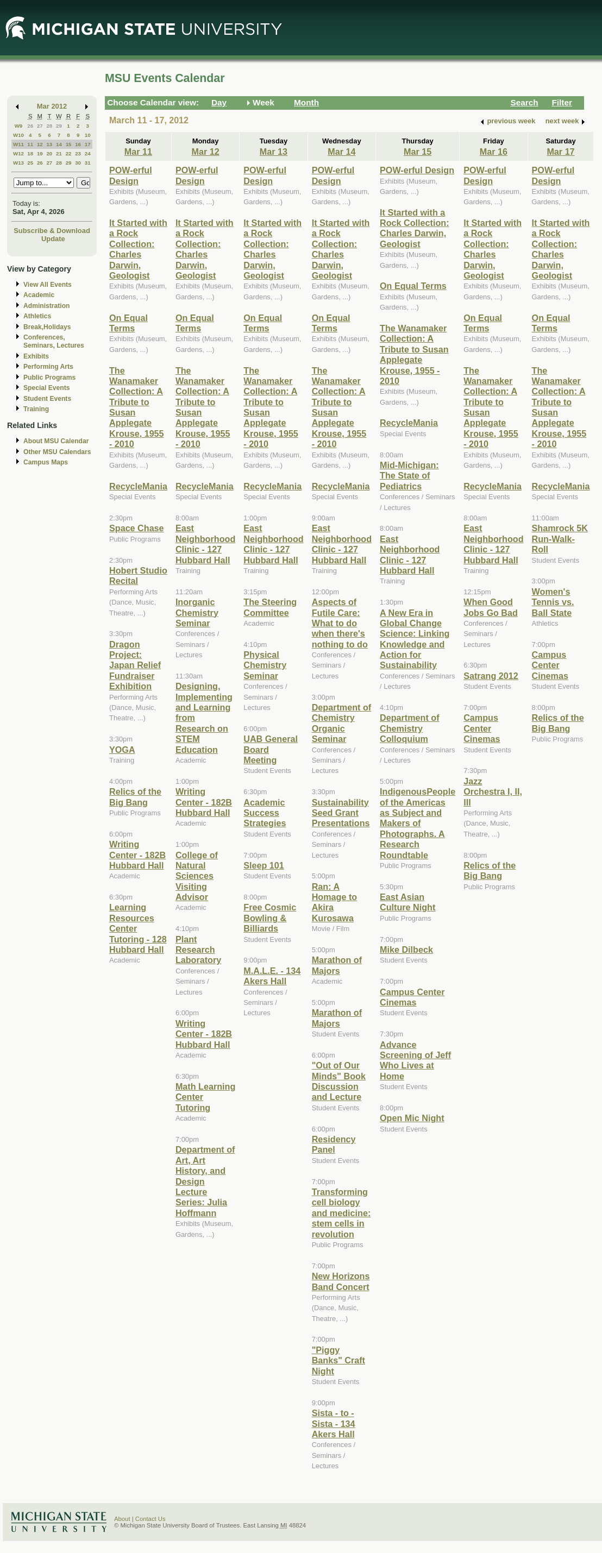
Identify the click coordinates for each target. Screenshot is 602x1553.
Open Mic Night (412, 1118)
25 (30, 163)
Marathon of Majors (337, 965)
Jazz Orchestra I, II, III (492, 791)
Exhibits (36, 356)
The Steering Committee (270, 607)
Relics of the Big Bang (135, 797)
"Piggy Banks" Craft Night (338, 1360)
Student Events (47, 399)
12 (40, 144)
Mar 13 (273, 151)
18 (30, 153)
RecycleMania (138, 486)
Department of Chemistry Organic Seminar (342, 723)
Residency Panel (334, 1144)
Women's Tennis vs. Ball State (553, 602)
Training (36, 409)
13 (49, 144)
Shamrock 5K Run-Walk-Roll (560, 538)
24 (88, 153)
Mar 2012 (52, 106)
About (122, 1519)
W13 (18, 163)
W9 (19, 126)
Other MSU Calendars (57, 452)
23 (78, 153)
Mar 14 (341, 151)
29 (59, 126)
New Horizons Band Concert (341, 1281)
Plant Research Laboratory (198, 949)
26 (30, 126)
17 (88, 144)
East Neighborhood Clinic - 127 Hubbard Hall (205, 543)
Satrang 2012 (490, 676)
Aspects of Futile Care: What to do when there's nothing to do (340, 623)
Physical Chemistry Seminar (264, 665)
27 (40, 126)
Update (53, 239)
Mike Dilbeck (406, 949)
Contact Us (150, 1519)
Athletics (37, 316)
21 (59, 153)
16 (78, 144)
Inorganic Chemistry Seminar (196, 612)
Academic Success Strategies (264, 812)
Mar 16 (493, 151)
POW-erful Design (130, 175)
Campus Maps (45, 462)
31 (88, 163)
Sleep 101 (263, 865)
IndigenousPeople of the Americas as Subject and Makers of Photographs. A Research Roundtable (417, 823)
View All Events (47, 284)
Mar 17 (560, 151)
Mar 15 (417, 151)
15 (69, 144)
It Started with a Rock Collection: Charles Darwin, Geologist (138, 249)
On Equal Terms (128, 323)
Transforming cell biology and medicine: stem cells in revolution (341, 1213)
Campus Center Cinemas (412, 997)
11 (30, 144)
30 (78, 163)
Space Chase (136, 528)
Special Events (46, 388)
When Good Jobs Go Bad (490, 607)
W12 (18, 153)
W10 (18, 135)
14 (59, 144)
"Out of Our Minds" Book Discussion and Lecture (339, 1081)
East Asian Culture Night (407, 902)
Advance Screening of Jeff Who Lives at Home (415, 1060)
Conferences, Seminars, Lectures (53, 341)
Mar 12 (205, 151)
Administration (46, 306)
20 (49, 153)
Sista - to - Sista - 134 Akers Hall (333, 1423)
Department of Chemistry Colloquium (410, 728)
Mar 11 (138, 151)
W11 (18, 144)
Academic (38, 295)
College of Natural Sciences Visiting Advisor (196, 876)
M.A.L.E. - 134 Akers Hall (271, 976)
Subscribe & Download (52, 231)
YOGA (122, 750)
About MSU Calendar (56, 441)
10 (88, 135)
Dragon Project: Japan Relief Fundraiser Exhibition (135, 665)
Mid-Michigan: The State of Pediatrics (409, 475)
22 (69, 153)
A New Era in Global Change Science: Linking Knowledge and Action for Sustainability (414, 639)
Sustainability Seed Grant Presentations (341, 812)
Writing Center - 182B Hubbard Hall (137, 854)
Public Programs (49, 377)
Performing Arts (48, 366)
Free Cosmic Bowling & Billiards (269, 917)
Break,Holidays (47, 327)
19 (40, 153)
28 (49, 126)
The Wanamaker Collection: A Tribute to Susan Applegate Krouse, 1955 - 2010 (414, 354)
